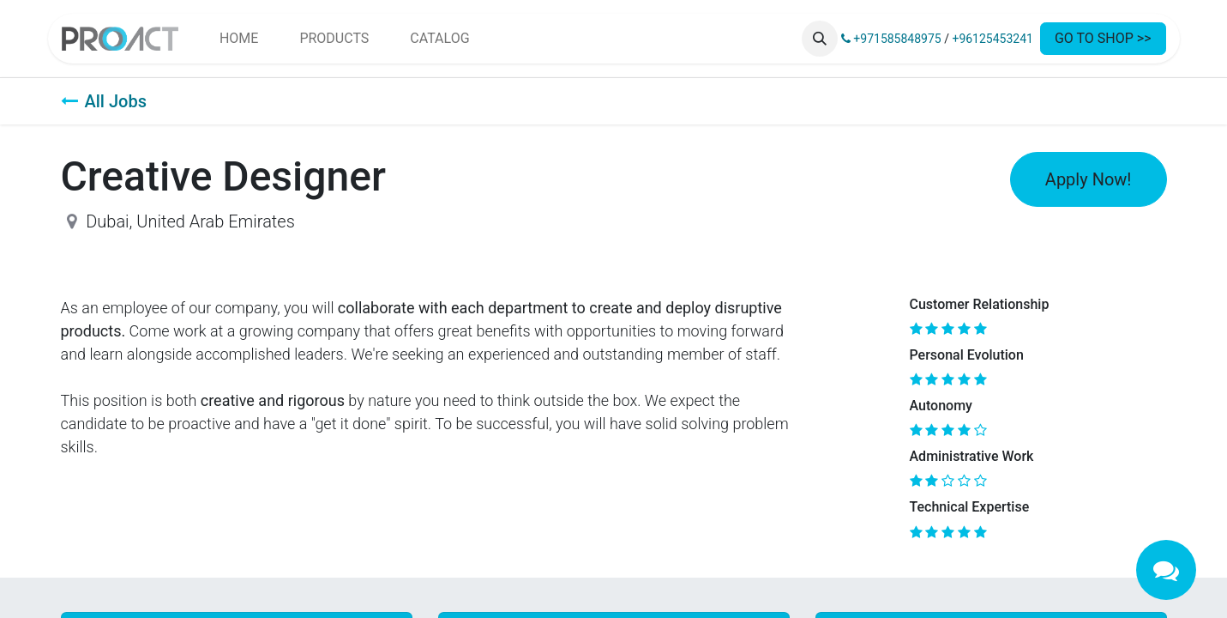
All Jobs (104, 101)
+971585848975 (891, 38)
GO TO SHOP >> (1103, 38)
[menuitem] (239, 38)
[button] (820, 39)
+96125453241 (992, 38)
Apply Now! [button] (1088, 179)
